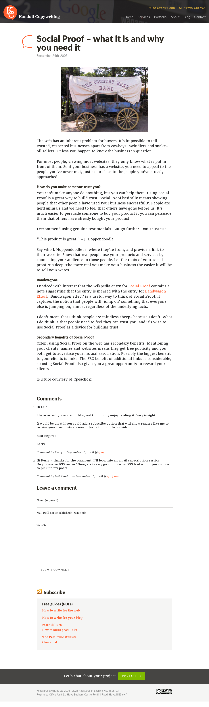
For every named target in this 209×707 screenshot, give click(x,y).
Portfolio (160, 16)
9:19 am (103, 452)
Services (144, 16)
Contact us (131, 681)
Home (128, 16)
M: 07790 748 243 (192, 8)
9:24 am (113, 476)
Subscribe (54, 597)
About (175, 16)
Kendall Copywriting (39, 17)
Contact (200, 16)
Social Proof (139, 286)
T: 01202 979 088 (162, 8)
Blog (187, 16)
